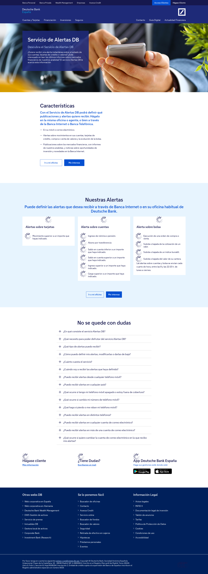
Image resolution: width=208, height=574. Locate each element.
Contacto (140, 20)
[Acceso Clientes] (161, 2)
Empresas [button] (81, 2)
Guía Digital (154, 20)
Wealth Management (64, 2)
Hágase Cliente (179, 2)
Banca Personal (28, 2)
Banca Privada (45, 2)
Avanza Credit (95, 2)
